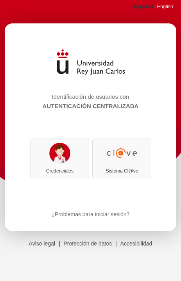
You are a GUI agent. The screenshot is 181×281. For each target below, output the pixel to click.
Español (143, 6)
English (165, 6)
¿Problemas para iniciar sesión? (91, 214)
